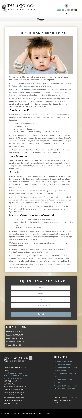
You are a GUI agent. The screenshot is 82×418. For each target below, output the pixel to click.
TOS (8, 413)
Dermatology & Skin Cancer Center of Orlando (34, 413)
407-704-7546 (66, 11)
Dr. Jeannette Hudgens (23, 7)
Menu (41, 19)
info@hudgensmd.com (13, 373)
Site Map (14, 413)
